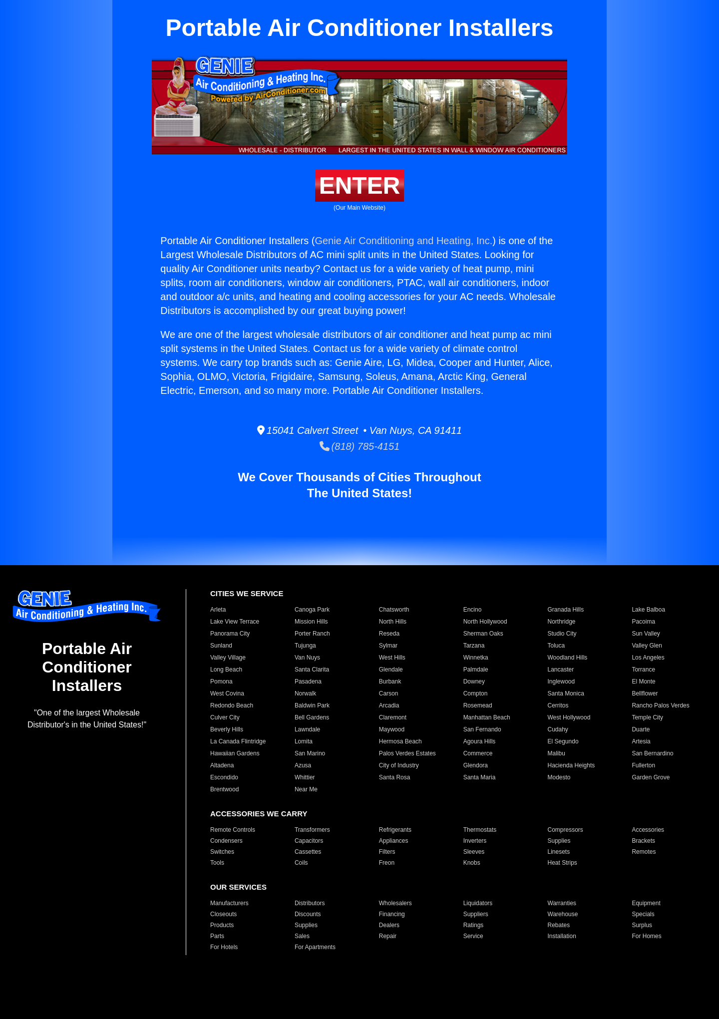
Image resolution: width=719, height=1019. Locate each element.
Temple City (647, 717)
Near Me (306, 789)
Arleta (218, 609)
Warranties (562, 903)
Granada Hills (566, 609)
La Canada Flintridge (238, 741)
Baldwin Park (312, 705)
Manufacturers (229, 903)
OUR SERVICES (238, 887)
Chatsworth (394, 609)
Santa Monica (566, 693)
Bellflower (645, 693)
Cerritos (558, 705)
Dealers (389, 925)
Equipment (646, 903)
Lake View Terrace (234, 621)
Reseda (389, 633)
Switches (222, 851)
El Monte (643, 681)
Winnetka (475, 657)
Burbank (390, 681)
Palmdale (475, 669)
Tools (217, 862)
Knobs (471, 862)
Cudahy (558, 729)
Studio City (562, 633)
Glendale (391, 669)
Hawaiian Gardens (235, 753)
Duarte (641, 729)
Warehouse (563, 914)
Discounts (308, 914)
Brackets (643, 840)
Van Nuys (307, 657)
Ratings (473, 925)
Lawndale (307, 729)
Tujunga (305, 645)
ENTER (359, 185)
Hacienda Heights (571, 765)
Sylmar (388, 645)
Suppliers (475, 914)
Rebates (559, 925)
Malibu (556, 753)
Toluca (556, 645)
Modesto (559, 777)
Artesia (641, 741)
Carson (388, 693)
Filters (387, 851)
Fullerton (643, 765)
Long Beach (226, 669)
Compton (475, 693)
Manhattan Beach (486, 717)
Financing (392, 914)
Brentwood (224, 789)
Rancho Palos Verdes (660, 705)
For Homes (646, 936)
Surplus (642, 925)
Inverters (475, 840)
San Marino (310, 753)
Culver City (225, 717)
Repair (387, 936)
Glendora (475, 765)
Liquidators (478, 903)
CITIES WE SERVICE (246, 593)
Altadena (222, 765)
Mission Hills (311, 621)
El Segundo (563, 741)
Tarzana (474, 645)
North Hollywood (485, 621)
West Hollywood (569, 717)
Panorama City (230, 633)
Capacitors (309, 840)
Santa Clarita (312, 669)
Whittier (305, 777)
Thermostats (480, 829)
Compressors (565, 829)
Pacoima (643, 621)
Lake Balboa (648, 609)
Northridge (562, 621)
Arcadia (389, 705)
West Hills (392, 657)
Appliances (393, 840)
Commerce (478, 753)
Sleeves (474, 851)
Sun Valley (646, 633)
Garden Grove (651, 777)
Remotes (644, 851)
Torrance (643, 669)
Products (222, 925)
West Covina (227, 693)
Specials (643, 914)
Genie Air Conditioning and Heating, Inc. (403, 240)
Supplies (559, 840)
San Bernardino (652, 753)
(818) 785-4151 (360, 446)
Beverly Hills (226, 729)
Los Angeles (648, 657)
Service (473, 936)
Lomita (304, 741)
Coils (301, 862)
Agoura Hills (479, 741)
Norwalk (305, 693)
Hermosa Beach (400, 741)
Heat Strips (562, 862)
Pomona (221, 681)
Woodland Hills (568, 657)
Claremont (392, 717)
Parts (217, 936)
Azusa (303, 765)
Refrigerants (395, 829)
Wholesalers (395, 903)
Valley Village (228, 657)
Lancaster (561, 669)
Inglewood (561, 681)
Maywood (391, 729)
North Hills (392, 621)
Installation (562, 936)
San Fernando (482, 729)
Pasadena (308, 681)
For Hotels (224, 947)
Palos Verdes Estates (407, 753)
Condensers (226, 840)
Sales (302, 936)
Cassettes (308, 851)
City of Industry (399, 765)
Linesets (559, 851)
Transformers (312, 829)
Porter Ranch (312, 633)
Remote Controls (232, 829)
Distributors (310, 903)
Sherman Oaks (483, 633)
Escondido (224, 777)
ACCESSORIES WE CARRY (258, 813)
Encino (472, 609)
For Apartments (315, 947)
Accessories (648, 829)
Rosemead (477, 705)
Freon (386, 862)
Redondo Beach (231, 705)
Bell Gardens (312, 717)
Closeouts (223, 914)
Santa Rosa (394, 777)
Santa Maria (479, 777)
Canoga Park (312, 609)
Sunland (221, 645)
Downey (474, 681)
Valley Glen (647, 645)
